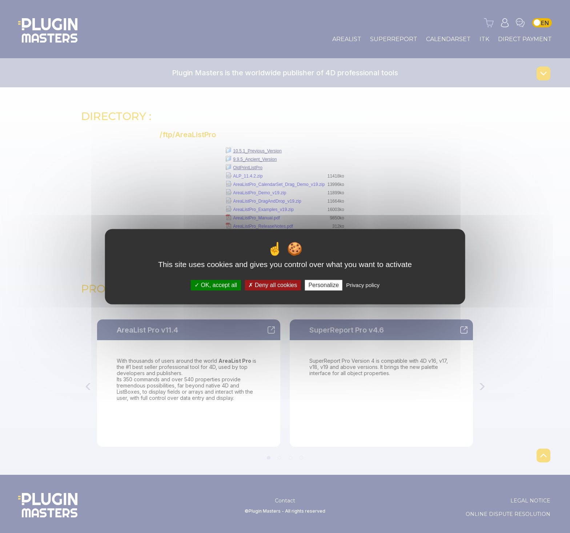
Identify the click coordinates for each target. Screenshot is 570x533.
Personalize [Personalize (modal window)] (323, 285)
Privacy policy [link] (363, 285)
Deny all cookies (272, 285)
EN (545, 23)
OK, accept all (215, 285)
